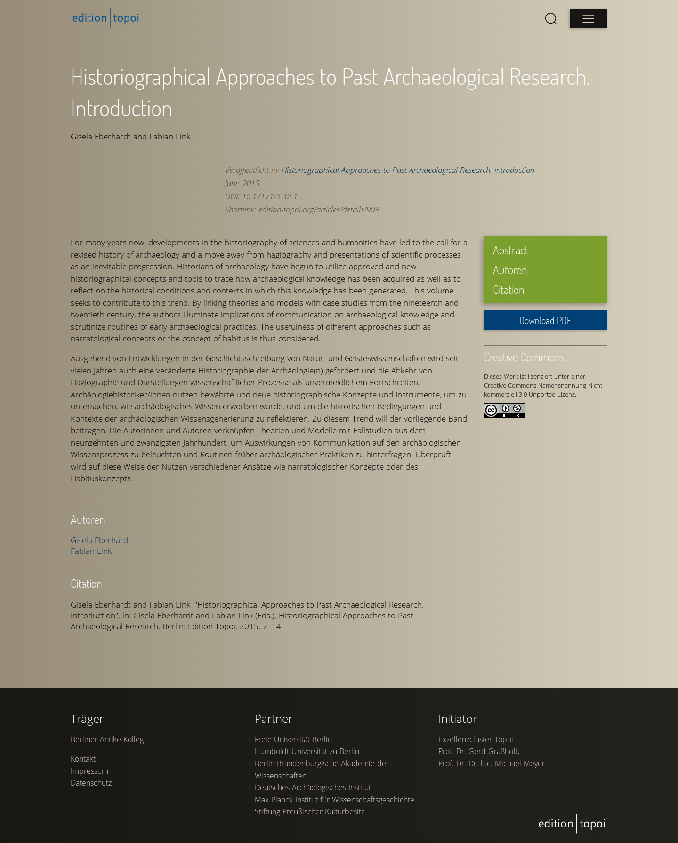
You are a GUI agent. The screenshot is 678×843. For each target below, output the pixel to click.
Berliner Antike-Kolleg (107, 743)
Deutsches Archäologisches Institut (313, 791)
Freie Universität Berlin (293, 743)
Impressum (89, 775)
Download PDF (545, 320)
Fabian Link (91, 550)
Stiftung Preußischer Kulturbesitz (309, 816)
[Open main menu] (588, 18)
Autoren (510, 269)
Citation (509, 289)
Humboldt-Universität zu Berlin (307, 756)
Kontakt (83, 763)
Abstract (510, 250)
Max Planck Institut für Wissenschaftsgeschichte (334, 804)
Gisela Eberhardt (101, 539)
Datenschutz (91, 787)
